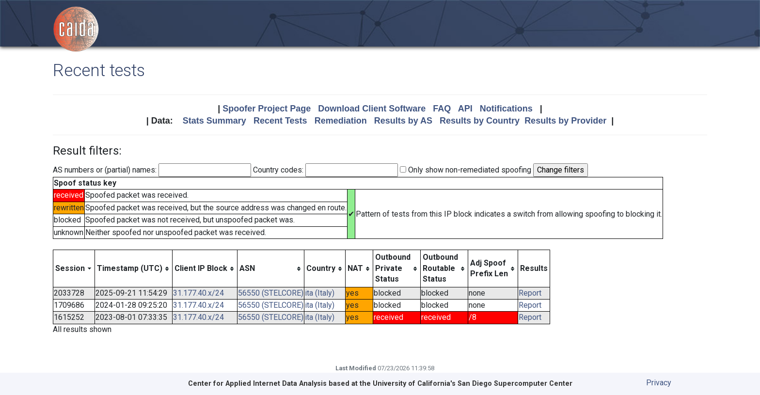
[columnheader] (74, 268)
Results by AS (403, 121)
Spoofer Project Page (266, 108)
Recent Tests (280, 121)
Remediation (341, 121)
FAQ (442, 108)
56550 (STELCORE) (270, 293)
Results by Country (480, 121)
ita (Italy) (319, 293)
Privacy (658, 382)
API (465, 108)
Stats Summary (214, 121)
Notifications (506, 108)
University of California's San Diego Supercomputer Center (472, 383)
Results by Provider (565, 121)
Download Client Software (372, 108)
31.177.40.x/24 (198, 293)
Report (530, 293)
